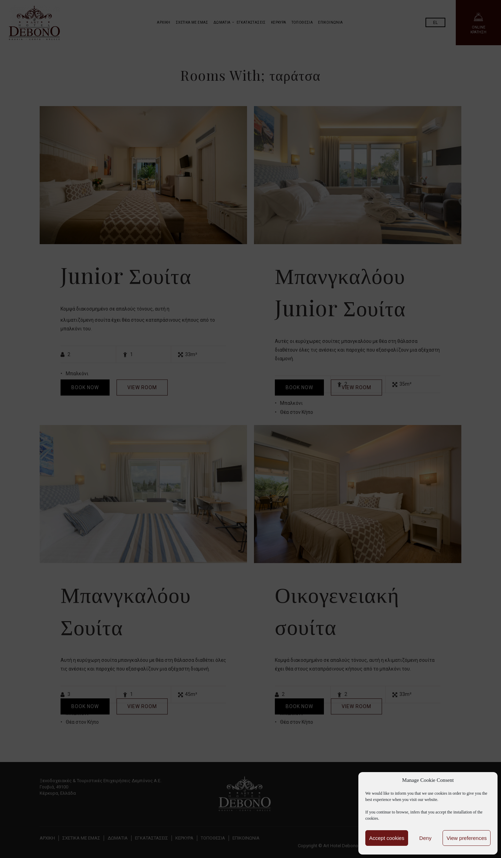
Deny (425, 838)
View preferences (466, 838)
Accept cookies (386, 838)
